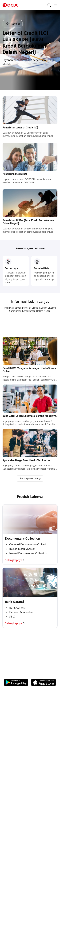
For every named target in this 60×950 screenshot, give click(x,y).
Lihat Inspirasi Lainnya (30, 478)
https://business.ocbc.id (19, 675)
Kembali (12, 23)
